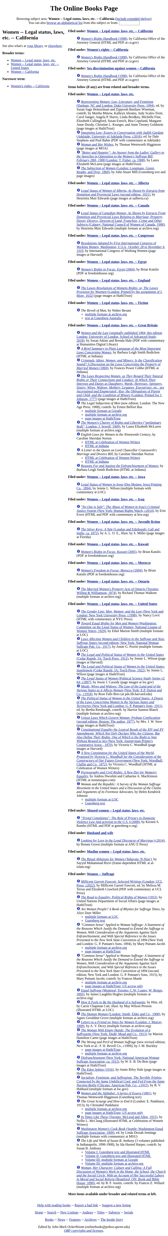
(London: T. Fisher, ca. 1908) (120, 156)
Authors (87, 1212)
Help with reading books (54, 1205)
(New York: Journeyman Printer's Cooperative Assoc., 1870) (120, 737)
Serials (128, 1212)
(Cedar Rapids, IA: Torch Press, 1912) (120, 656)
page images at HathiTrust (103, 418)
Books (49, 1219)
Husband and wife (100, 833)
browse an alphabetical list (65, 23)
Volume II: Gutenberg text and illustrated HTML (118, 1156)
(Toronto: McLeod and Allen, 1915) (119, 1117)
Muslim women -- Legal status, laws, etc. (116, 851)
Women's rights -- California (30, 86)
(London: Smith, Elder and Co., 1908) (120, 1014)
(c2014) (123, 840)
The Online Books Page (84, 8)
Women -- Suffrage (100, 874)
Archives (90, 1219)
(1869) (119, 364)
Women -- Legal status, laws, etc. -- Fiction (117, 303)
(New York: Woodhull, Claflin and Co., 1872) (120, 758)
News (61, 1219)
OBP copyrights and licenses (83, 1230)
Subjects (114, 1212)
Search (51, 1212)
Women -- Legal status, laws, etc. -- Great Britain (122, 325)
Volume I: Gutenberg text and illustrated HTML (117, 1152)
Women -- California (25, 71)
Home (39, 1212)
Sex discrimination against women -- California (121, 68)
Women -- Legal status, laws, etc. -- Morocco (119, 563)
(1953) (119, 897)
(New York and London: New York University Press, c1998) (120, 613)
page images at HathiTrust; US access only (114, 986)
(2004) (108, 269)
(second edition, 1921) (121, 192)
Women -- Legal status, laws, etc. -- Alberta (118, 183)
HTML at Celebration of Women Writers (112, 442)
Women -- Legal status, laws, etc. (33, 60)
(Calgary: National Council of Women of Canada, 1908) (121, 218)
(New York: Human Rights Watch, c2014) (118, 508)
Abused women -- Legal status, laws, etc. (116, 810)
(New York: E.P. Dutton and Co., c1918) (119, 690)
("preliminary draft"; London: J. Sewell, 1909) (119, 424)
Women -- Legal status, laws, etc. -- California (120, 31)
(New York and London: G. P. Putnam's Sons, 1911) (120, 702)
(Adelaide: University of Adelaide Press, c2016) (120, 134)
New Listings (69, 1212)
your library (35, 46)
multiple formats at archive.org (106, 314)
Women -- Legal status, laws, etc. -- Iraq (115, 499)
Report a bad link (86, 1205)
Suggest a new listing (116, 1205)
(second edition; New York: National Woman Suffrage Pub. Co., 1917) (121, 642)
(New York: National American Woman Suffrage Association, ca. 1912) (118, 1059)
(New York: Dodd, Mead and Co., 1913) (113, 1032)
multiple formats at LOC (101, 799)
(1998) (104, 38)
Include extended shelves (133, 19)
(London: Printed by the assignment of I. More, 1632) (119, 291)
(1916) (97, 1069)
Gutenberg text (95, 803)
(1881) (116, 1093)
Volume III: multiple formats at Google (111, 1159)
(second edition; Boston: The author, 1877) (118, 719)
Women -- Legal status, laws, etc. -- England (118, 280)
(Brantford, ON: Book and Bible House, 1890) (121, 1175)
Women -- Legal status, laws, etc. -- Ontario (118, 581)
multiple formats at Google (103, 411)
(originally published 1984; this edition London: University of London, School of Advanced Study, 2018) (119, 336)
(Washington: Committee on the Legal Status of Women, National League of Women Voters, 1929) (119, 627)
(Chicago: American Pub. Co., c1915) (121, 1081)
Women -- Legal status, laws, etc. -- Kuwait (118, 544)
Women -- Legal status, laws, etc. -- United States (122, 604)
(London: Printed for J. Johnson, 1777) (120, 387)
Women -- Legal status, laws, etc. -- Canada (118, 205)
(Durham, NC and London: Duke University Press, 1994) (115, 103)
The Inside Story (112, 1219)
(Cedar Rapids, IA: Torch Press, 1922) (121, 668)
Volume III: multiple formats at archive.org (114, 1163)
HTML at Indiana (97, 446)
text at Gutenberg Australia (103, 318)
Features (75, 1219)
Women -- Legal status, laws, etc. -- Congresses (120, 235)
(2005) (109, 552)
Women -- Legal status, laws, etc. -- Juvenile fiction (123, 521)
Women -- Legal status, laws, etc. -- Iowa (116, 477)
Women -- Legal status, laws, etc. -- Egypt (117, 262)
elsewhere (55, 46)
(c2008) (116, 820)
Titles (101, 1212)
